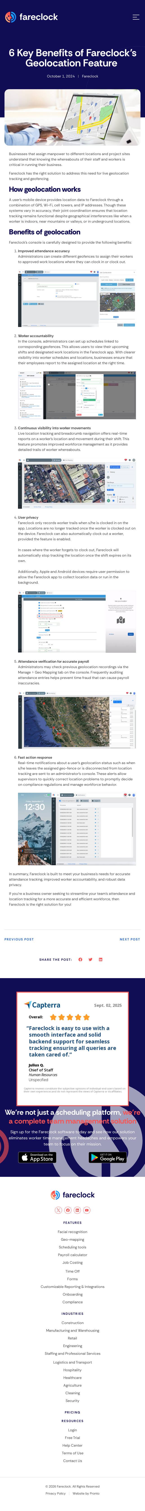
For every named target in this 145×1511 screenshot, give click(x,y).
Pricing (72, 1412)
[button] (80, 959)
